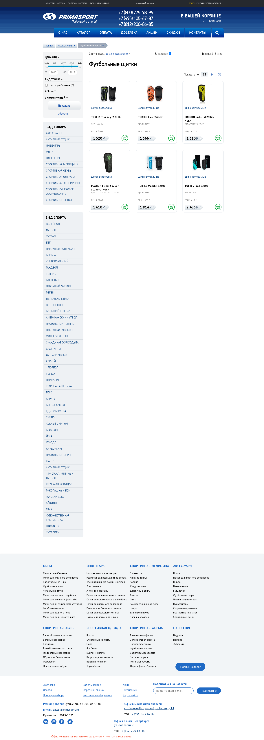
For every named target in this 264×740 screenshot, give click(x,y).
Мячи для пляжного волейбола (60, 577)
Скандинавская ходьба (62, 342)
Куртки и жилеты (96, 652)
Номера (177, 639)
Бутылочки (179, 590)
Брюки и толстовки (97, 661)
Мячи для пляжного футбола (59, 595)
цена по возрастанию (117, 53)
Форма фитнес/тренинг (143, 666)
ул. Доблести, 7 (124, 725)
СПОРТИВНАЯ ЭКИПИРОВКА (63, 183)
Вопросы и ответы (77, 3)
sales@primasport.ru (66, 709)
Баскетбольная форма (142, 652)
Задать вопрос (92, 685)
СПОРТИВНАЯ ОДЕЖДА (60, 177)
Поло (89, 644)
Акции (126, 685)
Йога (49, 436)
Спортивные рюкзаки (185, 608)
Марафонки (49, 661)
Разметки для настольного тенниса (106, 595)
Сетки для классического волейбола (107, 599)
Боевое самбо (55, 405)
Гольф (50, 373)
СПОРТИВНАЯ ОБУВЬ (58, 170)
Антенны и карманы (97, 590)
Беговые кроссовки (54, 639)
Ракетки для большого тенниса (104, 608)
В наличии (161, 53)
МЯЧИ (49, 152)
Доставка (49, 685)
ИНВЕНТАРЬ (53, 145)
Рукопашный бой (58, 490)
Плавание (53, 380)
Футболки (92, 648)
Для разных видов (59, 484)
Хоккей (51, 361)
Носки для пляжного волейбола (191, 577)
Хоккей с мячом (57, 423)
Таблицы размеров (99, 3)
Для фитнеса (94, 586)
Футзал (51, 236)
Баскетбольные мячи (54, 582)
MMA (49, 509)
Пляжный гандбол (59, 330)
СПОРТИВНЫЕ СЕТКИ (59, 200)
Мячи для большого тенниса (59, 617)
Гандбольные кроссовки (56, 652)
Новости (50, 3)
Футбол (51, 230)
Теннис (51, 274)
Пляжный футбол (58, 286)
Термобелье (94, 666)
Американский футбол (61, 317)
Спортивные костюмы (99, 639)
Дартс (50, 461)
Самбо (50, 417)
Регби (50, 292)
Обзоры (61, 3)
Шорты (90, 635)
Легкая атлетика (57, 298)
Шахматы (52, 526)
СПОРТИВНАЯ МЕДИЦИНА (62, 164)
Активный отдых (57, 467)
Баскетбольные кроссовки (57, 635)
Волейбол (53, 224)
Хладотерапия (138, 586)
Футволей (52, 532)
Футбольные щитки (90, 45)
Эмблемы (178, 644)
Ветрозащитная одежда (100, 657)
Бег (48, 242)
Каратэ (50, 398)
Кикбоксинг (54, 448)
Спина (133, 599)
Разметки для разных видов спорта (106, 577)
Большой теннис (58, 311)
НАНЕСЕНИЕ (53, 158)
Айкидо (51, 503)
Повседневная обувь (55, 666)
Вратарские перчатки (185, 612)
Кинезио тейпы (138, 577)
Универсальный (57, 261)
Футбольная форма (141, 648)
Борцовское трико (140, 644)
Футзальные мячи (53, 590)
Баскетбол (53, 280)
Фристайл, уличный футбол (59, 476)
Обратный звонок (93, 690)
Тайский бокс (55, 496)
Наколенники (180, 586)
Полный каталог (190, 667)
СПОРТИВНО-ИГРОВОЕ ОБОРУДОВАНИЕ (60, 191)
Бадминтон (54, 348)
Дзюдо (51, 442)
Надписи (178, 635)
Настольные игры (58, 455)
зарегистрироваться (210, 3)
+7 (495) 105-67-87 (142, 714)
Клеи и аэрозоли (139, 617)
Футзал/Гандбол (57, 355)
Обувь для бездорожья (56, 657)
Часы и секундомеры (185, 599)
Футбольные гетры (183, 595)
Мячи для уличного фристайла (60, 599)
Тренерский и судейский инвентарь (106, 582)
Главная (48, 32)
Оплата (47, 690)
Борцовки (48, 644)
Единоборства (56, 411)
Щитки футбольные (102, 107)
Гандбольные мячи (53, 608)
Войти (192, 3)
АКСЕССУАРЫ (65, 45)
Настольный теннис (60, 323)
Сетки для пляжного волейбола (104, 604)
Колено (134, 582)
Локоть (134, 595)
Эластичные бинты (140, 590)
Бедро (134, 608)
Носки (176, 573)
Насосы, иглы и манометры (102, 573)
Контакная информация (97, 695)
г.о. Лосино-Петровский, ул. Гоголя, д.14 (149, 708)
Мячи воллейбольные (55, 573)
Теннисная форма (140, 661)
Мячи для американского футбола (62, 604)
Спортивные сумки (183, 617)
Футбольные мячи (53, 586)
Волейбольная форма (142, 639)
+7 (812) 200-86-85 (132, 730)
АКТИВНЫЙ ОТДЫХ (57, 139)
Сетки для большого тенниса (103, 612)
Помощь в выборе (53, 695)
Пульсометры (180, 604)
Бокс (49, 392)
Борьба (51, 255)
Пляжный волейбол (60, 249)
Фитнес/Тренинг (57, 336)
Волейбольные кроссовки (57, 648)
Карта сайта (130, 695)
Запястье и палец (139, 612)
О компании (130, 690)
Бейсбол (52, 430)
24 (212, 74)
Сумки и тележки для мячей (102, 617)
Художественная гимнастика (57, 518)
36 (219, 74)
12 (204, 74)
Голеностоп (136, 573)
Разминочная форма (141, 635)
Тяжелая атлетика (59, 386)
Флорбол (52, 367)
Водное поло (55, 305)
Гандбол (52, 267)
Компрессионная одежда (144, 604)
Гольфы (177, 582)
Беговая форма (139, 657)
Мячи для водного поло (56, 612)
